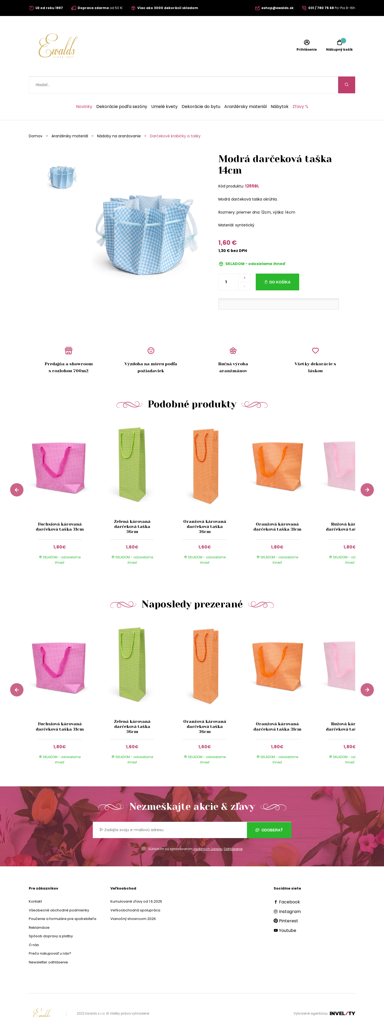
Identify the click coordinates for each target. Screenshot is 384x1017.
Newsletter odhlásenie (48, 945)
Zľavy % (300, 90)
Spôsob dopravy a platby (51, 919)
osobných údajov (207, 832)
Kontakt (35, 884)
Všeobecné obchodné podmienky (59, 893)
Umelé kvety (164, 90)
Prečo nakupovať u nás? (50, 936)
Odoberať (269, 813)
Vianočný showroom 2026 (133, 901)
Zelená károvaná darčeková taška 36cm (132, 509)
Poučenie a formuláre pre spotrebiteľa (62, 901)
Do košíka (279, 265)
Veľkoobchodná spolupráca (135, 893)
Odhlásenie (233, 832)
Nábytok (280, 90)
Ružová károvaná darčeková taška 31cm (350, 510)
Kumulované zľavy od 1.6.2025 (136, 884)
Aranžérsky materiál (245, 90)
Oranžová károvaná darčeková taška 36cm (204, 509)
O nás (34, 928)
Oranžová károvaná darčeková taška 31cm (277, 510)
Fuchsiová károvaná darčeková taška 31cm (60, 510)
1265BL (252, 169)
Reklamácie (39, 910)
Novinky (84, 90)
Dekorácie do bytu (201, 90)
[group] (65, 480)
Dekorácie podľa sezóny (121, 90)
